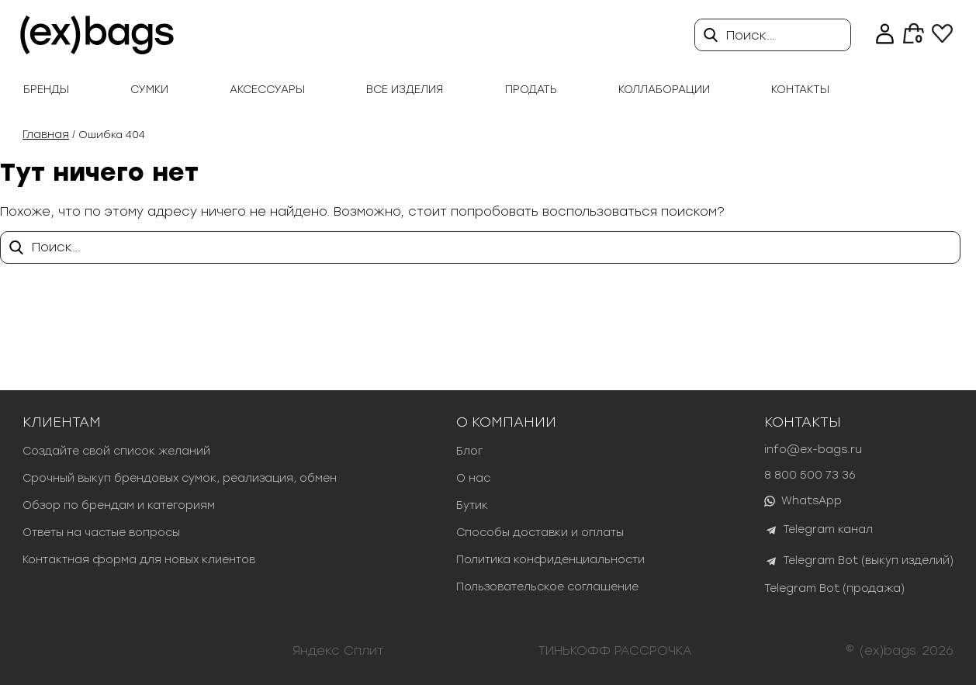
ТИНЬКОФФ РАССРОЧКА (615, 650)
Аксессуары (267, 89)
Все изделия (404, 89)
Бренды (46, 89)
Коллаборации (664, 89)
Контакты (800, 89)
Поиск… (750, 35)
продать (531, 89)
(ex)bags (888, 650)
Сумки (149, 89)
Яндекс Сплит (338, 650)
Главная (45, 134)
